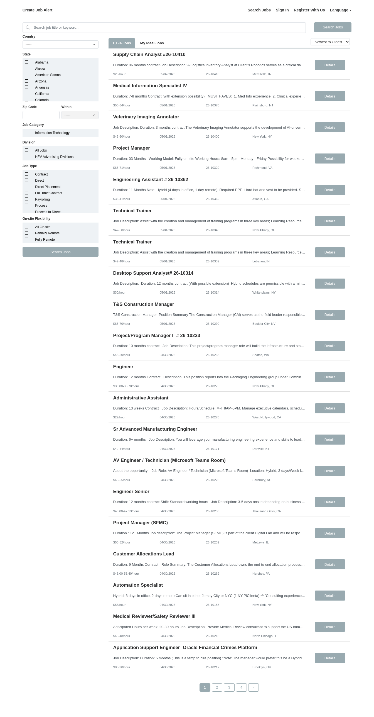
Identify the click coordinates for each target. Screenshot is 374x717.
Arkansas (42, 87)
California (42, 94)
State (27, 54)
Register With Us (309, 10)
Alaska (40, 69)
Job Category (33, 125)
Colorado (42, 100)
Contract (41, 174)
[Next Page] (253, 687)
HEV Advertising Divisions (54, 157)
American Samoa (48, 75)
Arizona (40, 81)
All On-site (42, 227)
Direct (39, 180)
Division (29, 142)
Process (41, 206)
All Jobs (41, 150)
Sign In (282, 10)
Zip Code (30, 107)
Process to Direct (47, 212)
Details (330, 65)
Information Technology (52, 133)
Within (66, 107)
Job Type (30, 166)
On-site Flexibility (36, 219)
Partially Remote (47, 233)
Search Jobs (259, 10)
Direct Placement (47, 187)
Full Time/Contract (48, 193)
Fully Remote (45, 240)
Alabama (41, 62)
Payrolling (42, 199)
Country (29, 36)
